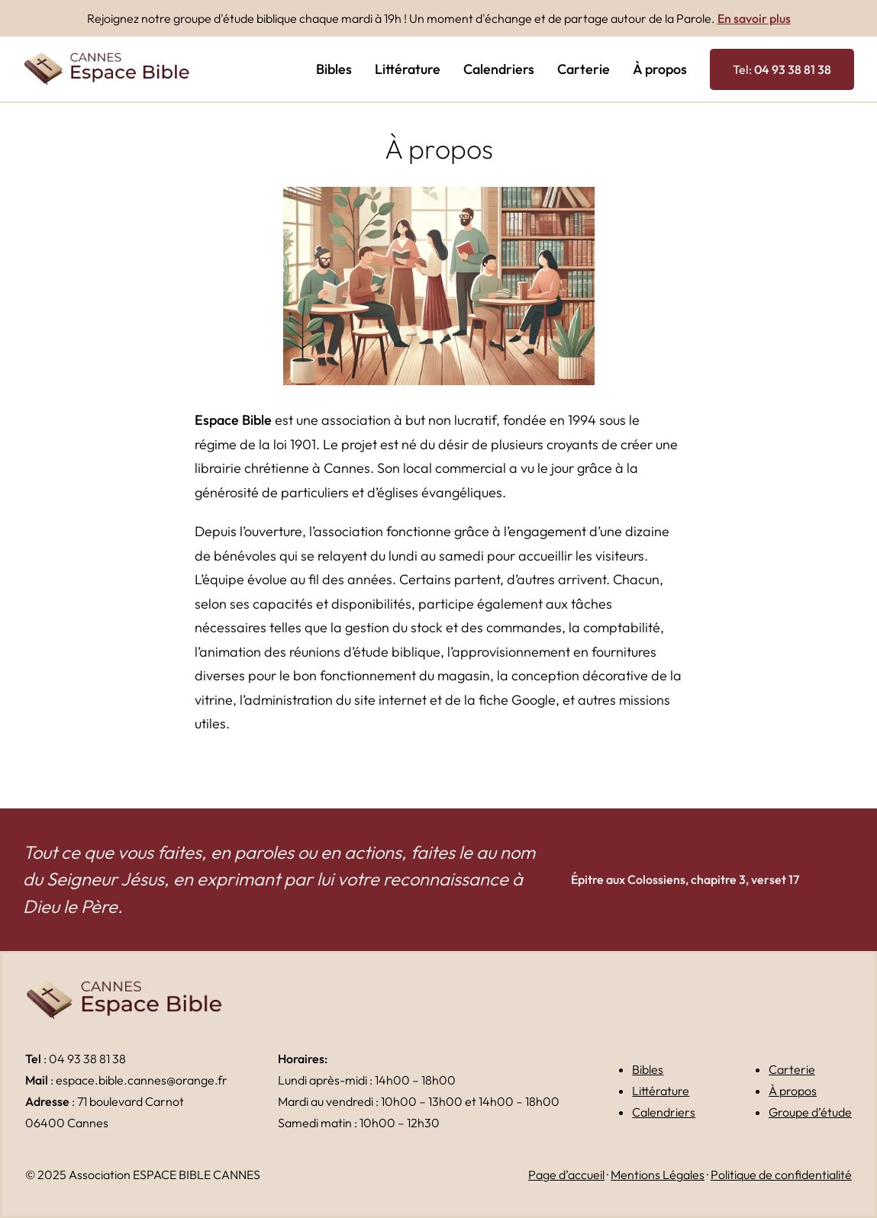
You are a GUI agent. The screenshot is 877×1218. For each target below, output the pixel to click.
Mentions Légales (658, 1174)
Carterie (792, 1069)
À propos (793, 1090)
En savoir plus (754, 18)
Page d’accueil (566, 1174)
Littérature (660, 1090)
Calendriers (663, 1112)
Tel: (782, 69)
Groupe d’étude (810, 1112)
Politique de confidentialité (781, 1174)
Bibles (647, 1069)
